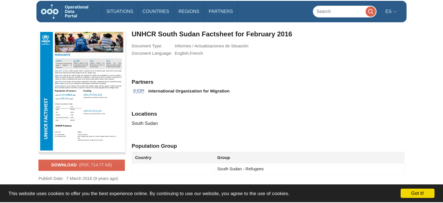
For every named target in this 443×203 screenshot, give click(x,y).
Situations (120, 11)
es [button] (389, 11)
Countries (155, 11)
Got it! (417, 193)
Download (81, 165)
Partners (221, 11)
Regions (189, 11)
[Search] (345, 11)
